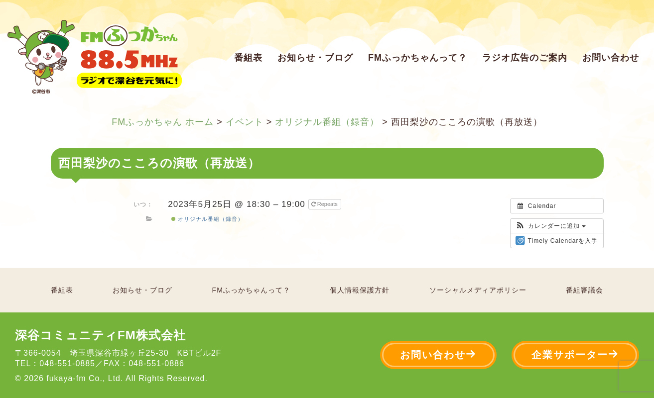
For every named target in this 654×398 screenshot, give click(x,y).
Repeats (325, 204)
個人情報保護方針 (360, 290)
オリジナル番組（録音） (207, 219)
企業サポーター (575, 354)
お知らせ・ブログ (315, 58)
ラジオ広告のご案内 (524, 58)
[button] (551, 226)
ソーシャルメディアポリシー (477, 290)
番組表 (248, 58)
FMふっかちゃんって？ (417, 58)
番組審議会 (584, 290)
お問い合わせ (610, 58)
